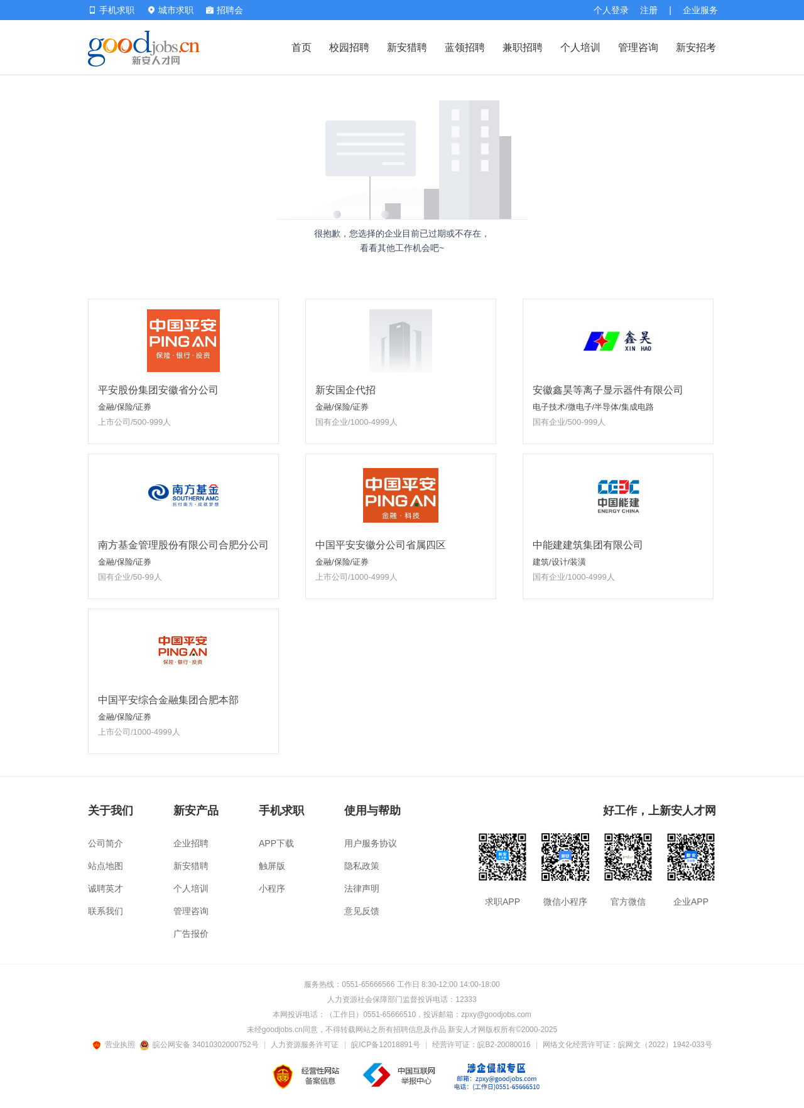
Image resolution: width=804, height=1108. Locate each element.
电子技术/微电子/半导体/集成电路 (593, 407)
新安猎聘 (407, 47)
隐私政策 (361, 866)
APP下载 (276, 843)
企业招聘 (191, 843)
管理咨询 (638, 47)
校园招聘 (349, 47)
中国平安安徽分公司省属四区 (380, 545)
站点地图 (105, 866)
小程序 (272, 888)
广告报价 (191, 934)
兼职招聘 (523, 47)
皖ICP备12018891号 (385, 1044)
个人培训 (580, 47)
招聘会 (224, 10)
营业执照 (115, 1044)
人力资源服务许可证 (305, 1044)
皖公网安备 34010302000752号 (200, 1044)
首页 (301, 47)
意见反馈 (361, 911)
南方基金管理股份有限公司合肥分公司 (183, 545)
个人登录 (611, 10)
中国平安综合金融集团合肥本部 (168, 700)
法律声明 (361, 888)
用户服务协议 (370, 843)
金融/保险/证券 (124, 407)
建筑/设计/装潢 (559, 562)
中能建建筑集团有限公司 (588, 545)
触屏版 (272, 866)
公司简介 (105, 843)
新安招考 (696, 47)
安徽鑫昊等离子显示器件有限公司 (608, 390)
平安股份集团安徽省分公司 (158, 390)
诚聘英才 (105, 888)
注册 (649, 10)
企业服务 (700, 10)
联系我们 (105, 911)
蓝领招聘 (465, 47)
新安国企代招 (345, 390)
